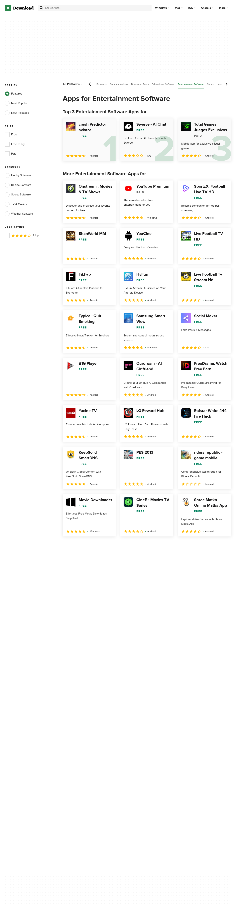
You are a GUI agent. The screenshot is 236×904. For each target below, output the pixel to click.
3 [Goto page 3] (87, 545)
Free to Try (15, 144)
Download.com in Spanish (82, 752)
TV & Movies (16, 204)
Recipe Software (18, 185)
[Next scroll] (226, 84)
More (224, 8)
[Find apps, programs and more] (95, 8)
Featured (13, 93)
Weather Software (19, 213)
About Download (76, 731)
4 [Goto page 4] (98, 545)
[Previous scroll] (90, 84)
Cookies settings (138, 763)
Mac (177, 8)
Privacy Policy (136, 731)
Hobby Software (18, 175)
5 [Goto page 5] (108, 545)
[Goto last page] (224, 545)
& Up (22, 235)
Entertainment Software (191, 84)
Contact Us (73, 745)
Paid (10, 153)
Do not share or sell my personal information (142, 754)
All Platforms (73, 84)
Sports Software (18, 194)
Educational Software (163, 84)
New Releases (17, 112)
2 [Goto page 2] (77, 545)
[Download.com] (19, 8)
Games (210, 84)
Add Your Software (77, 738)
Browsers (101, 84)
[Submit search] (41, 8)
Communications (119, 84)
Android (206, 8)
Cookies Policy (137, 745)
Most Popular (16, 103)
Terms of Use (136, 738)
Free (11, 134)
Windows (161, 8)
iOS (190, 8)
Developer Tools (140, 84)
